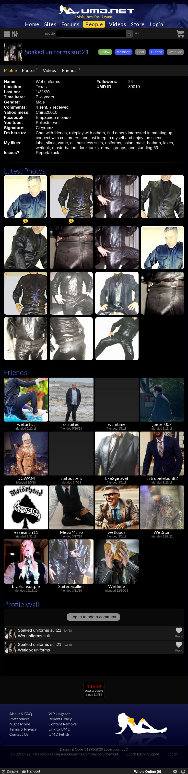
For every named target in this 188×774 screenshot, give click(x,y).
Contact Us (18, 734)
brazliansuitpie (26, 586)
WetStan (162, 532)
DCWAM (26, 478)
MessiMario (71, 532)
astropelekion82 (162, 478)
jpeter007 (162, 424)
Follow (105, 52)
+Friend (156, 52)
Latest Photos (25, 170)
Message (123, 52)
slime (51, 143)
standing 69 (147, 147)
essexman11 (26, 532)
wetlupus (117, 532)
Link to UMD (59, 729)
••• (136, 33)
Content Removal (63, 724)
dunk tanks (89, 147)
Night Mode (19, 724)
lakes (168, 143)
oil (72, 143)
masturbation (64, 147)
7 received (59, 107)
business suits (90, 143)
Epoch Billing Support (142, 754)
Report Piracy (60, 718)
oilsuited (71, 424)
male (140, 143)
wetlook (43, 147)
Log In (172, 754)
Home (32, 24)
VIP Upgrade (59, 713)
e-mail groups (113, 147)
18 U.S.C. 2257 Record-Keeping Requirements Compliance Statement (64, 754)
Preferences (19, 718)
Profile (10, 70)
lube (40, 143)
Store (138, 24)
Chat (140, 52)
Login (156, 24)
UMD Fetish (58, 734)
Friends (69, 70)
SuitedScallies (71, 586)
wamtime (117, 424)
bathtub (154, 143)
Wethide (116, 586)
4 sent (41, 107)
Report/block (47, 152)
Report (179, 636)
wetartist (26, 424)
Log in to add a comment (93, 617)
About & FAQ (20, 713)
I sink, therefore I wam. (94, 16)
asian (128, 143)
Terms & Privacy (23, 729)
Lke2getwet (117, 478)
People (94, 24)
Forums (70, 24)
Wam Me (175, 52)
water (63, 143)
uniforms (113, 143)
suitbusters (71, 478)
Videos (117, 24)
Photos (28, 70)
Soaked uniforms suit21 (57, 51)
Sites (50, 24)
